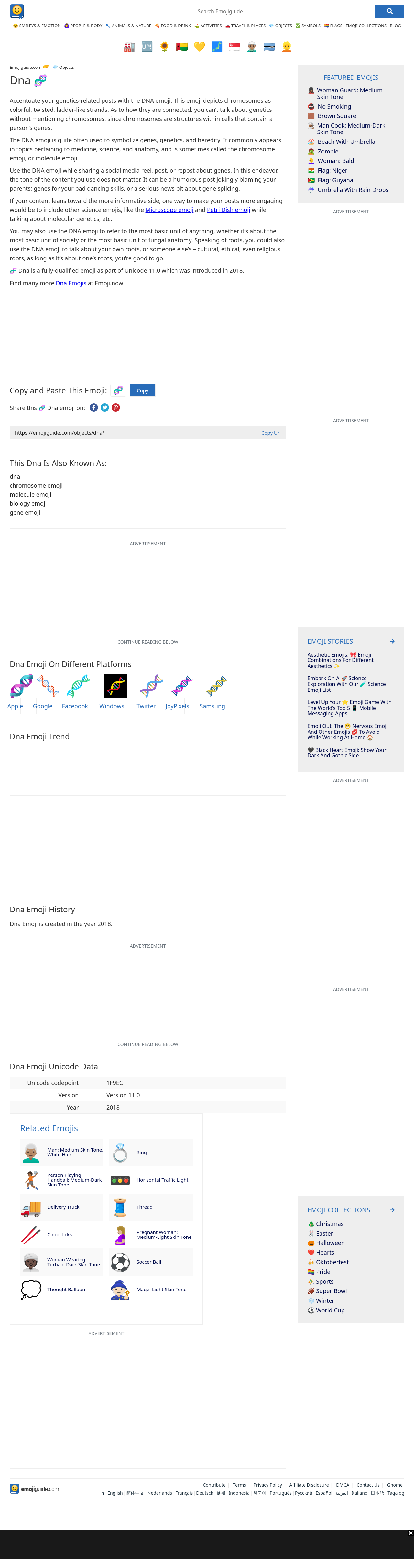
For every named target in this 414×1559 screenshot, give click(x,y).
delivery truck (63, 1207)
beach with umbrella (342, 142)
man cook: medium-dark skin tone (347, 128)
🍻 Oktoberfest (328, 1262)
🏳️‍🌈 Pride (319, 1272)
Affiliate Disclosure (309, 1485)
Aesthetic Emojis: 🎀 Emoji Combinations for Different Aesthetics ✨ (341, 660)
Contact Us (368, 1485)
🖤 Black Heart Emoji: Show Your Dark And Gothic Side (347, 753)
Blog (395, 25)
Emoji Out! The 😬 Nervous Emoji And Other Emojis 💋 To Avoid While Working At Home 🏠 (348, 732)
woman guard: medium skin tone (345, 93)
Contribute (214, 1485)
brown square (332, 116)
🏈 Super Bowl (327, 1291)
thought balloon (66, 1289)
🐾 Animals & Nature (128, 25)
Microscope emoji (170, 210)
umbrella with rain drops (348, 190)
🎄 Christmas (326, 1224)
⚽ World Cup (326, 1310)
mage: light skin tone (161, 1289)
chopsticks (59, 1234)
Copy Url (271, 432)
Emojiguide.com (25, 67)
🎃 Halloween (326, 1243)
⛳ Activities (208, 25)
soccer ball (148, 1262)
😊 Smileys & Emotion (37, 25)
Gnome (395, 1485)
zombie (323, 151)
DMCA (342, 1485)
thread (144, 1207)
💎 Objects (280, 25)
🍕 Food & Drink (173, 25)
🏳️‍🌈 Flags (333, 25)
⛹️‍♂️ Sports (321, 1282)
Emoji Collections (366, 25)
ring (141, 1152)
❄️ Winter (321, 1301)
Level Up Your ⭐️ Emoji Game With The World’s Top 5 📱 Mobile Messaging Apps (350, 708)
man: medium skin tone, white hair (75, 1152)
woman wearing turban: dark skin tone (73, 1262)
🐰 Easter (320, 1233)
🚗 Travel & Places (245, 25)
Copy (142, 390)
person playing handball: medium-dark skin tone (74, 1180)
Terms (239, 1485)
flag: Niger (328, 170)
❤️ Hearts (321, 1252)
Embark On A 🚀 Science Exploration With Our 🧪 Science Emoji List (347, 684)
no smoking (329, 106)
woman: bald (331, 161)
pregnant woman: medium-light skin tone (163, 1234)
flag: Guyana (330, 180)
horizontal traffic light (162, 1179)
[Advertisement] (207, 1544)
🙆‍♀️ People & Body (83, 25)
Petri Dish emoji (228, 210)
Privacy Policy (268, 1485)
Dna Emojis (71, 283)
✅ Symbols (308, 25)
